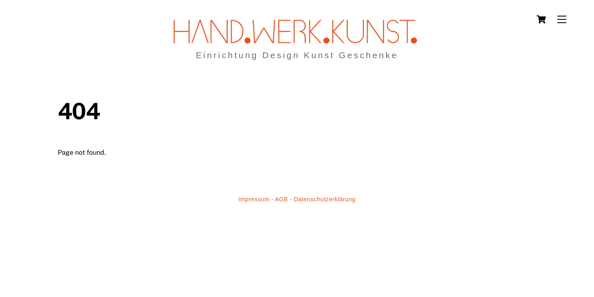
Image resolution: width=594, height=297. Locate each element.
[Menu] (562, 20)
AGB (281, 199)
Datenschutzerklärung (325, 199)
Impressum (254, 199)
